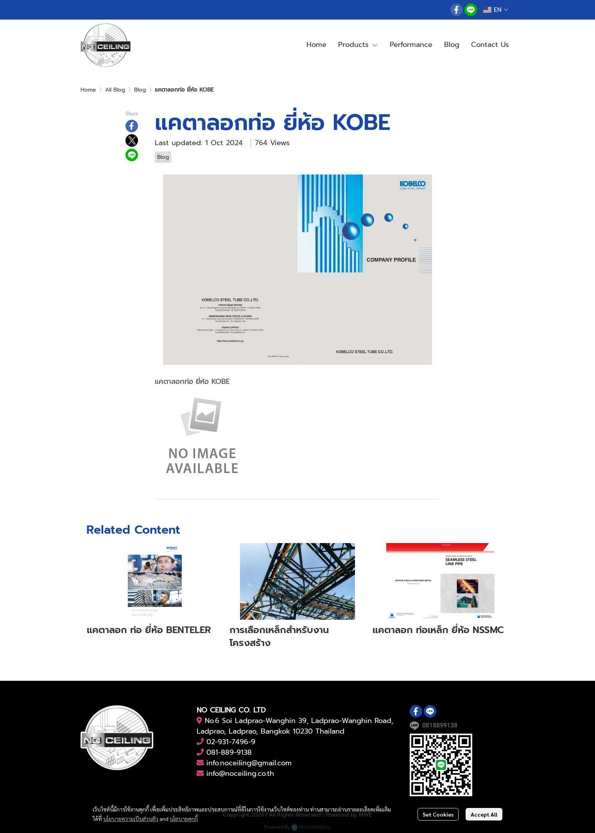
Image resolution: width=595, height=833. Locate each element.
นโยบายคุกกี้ (184, 818)
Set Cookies (438, 814)
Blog (140, 90)
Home (88, 90)
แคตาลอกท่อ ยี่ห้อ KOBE (192, 381)
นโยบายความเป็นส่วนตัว (130, 818)
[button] (496, 10)
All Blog (115, 90)
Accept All (484, 814)
